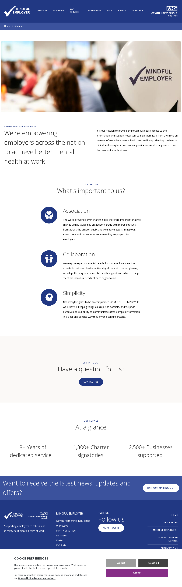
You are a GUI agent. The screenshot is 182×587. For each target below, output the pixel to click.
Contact (137, 10)
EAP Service (74, 10)
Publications (169, 548)
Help (110, 10)
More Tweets (111, 527)
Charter (42, 10)
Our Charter (170, 522)
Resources (94, 10)
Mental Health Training (168, 539)
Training (58, 10)
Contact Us (91, 381)
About (122, 10)
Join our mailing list (161, 487)
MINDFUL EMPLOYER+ (165, 530)
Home (7, 26)
